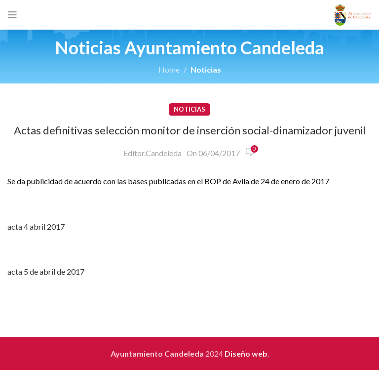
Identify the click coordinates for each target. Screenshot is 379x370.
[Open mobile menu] (12, 15)
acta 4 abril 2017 (36, 226)
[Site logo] (353, 13)
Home (169, 69)
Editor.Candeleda (152, 153)
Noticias (205, 69)
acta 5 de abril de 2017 (45, 271)
